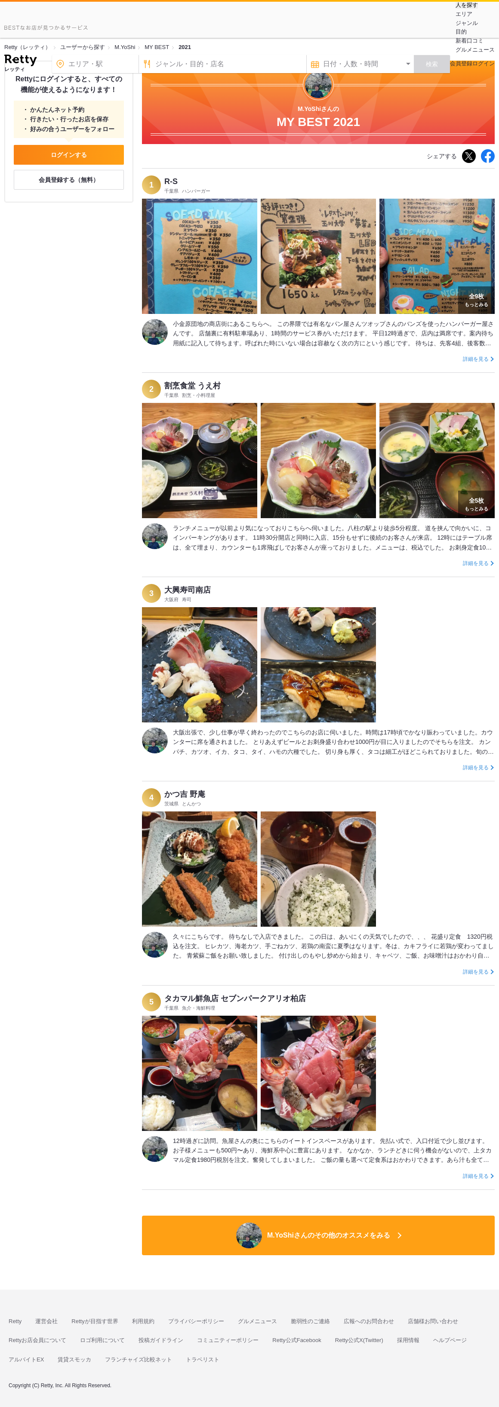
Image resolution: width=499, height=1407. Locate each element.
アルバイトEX (26, 1359)
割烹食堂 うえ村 (192, 385)
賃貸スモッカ (74, 1359)
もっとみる (476, 299)
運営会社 (46, 1321)
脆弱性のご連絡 (310, 1321)
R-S (171, 181)
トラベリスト (202, 1359)
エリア (464, 14)
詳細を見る (476, 359)
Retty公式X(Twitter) (359, 1340)
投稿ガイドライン (161, 1340)
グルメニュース (475, 49)
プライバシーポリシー (196, 1321)
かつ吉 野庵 (184, 794)
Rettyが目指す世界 (94, 1321)
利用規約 (143, 1321)
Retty (15, 1321)
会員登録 (461, 63)
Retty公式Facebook (296, 1340)
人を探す (467, 5)
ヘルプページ (450, 1340)
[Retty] (20, 61)
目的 (461, 31)
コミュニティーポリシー (228, 1340)
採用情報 (408, 1340)
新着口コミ (470, 40)
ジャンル (467, 23)
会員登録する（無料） (69, 179)
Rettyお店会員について (37, 1340)
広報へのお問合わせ (369, 1321)
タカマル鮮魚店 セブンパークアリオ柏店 (235, 998)
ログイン (483, 63)
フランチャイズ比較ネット (138, 1359)
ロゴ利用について (102, 1340)
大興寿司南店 (187, 590)
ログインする (69, 154)
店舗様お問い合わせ (433, 1321)
